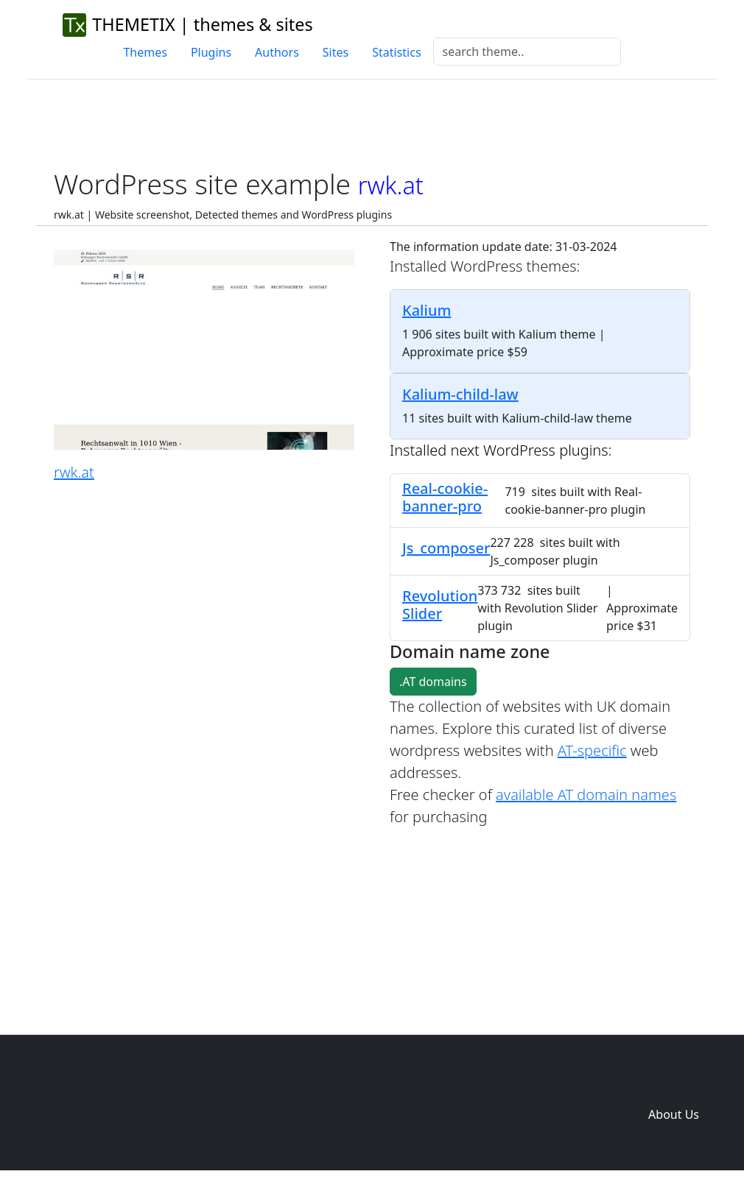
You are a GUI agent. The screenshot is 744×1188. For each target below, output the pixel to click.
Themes (144, 52)
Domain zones (671, 1085)
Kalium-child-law (460, 394)
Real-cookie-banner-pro (445, 497)
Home (457, 1085)
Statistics (396, 52)
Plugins (211, 52)
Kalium (426, 310)
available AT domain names (586, 795)
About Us (673, 1114)
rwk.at (74, 472)
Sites (335, 52)
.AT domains (433, 681)
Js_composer (446, 548)
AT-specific (592, 750)
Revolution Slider (439, 604)
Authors (277, 52)
